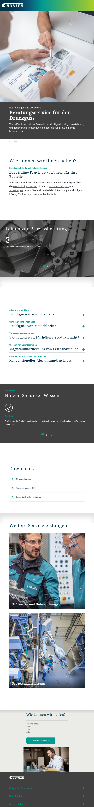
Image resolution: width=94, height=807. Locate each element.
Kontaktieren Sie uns (40, 740)
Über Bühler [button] (15, 796)
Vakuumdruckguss (59, 186)
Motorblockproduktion (25, 186)
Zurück (13, 141)
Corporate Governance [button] (21, 788)
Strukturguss (16, 190)
